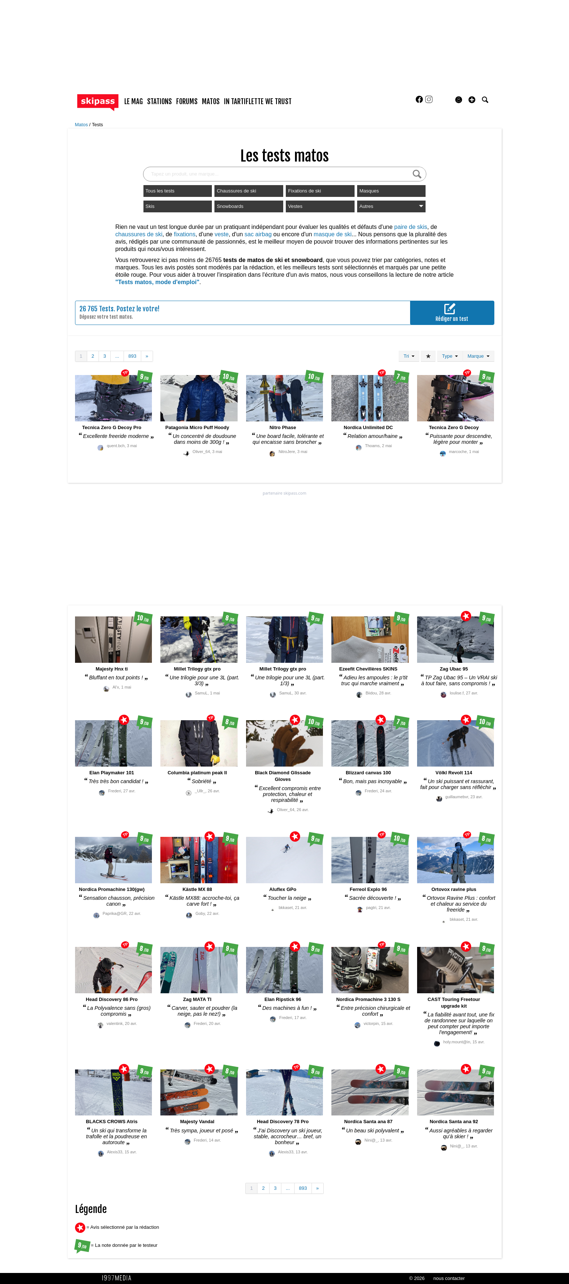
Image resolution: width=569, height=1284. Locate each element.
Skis (150, 206)
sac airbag (258, 234)
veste (221, 234)
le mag (133, 101)
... (117, 356)
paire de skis (410, 227)
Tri (409, 356)
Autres (391, 206)
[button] (472, 100)
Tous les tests (160, 191)
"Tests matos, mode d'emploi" (157, 282)
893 (132, 356)
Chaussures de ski (236, 191)
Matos (82, 124)
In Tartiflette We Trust (258, 101)
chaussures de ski (139, 234)
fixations (185, 234)
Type (450, 356)
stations (159, 101)
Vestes (295, 206)
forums (187, 101)
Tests (97, 124)
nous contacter (449, 1278)
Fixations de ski (304, 191)
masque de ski (333, 234)
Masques (369, 191)
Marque (478, 356)
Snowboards (230, 206)
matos (211, 101)
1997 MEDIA (119, 1278)
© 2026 (416, 1278)
